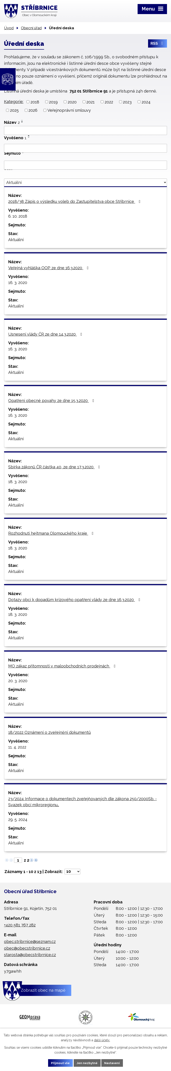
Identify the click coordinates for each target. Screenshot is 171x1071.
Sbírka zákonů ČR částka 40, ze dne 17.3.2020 (55, 467)
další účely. (102, 1040)
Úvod (9, 28)
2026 (32, 110)
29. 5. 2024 (17, 819)
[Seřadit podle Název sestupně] (22, 122)
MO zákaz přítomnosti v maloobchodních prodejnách (62, 666)
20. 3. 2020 (17, 680)
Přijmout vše (59, 1063)
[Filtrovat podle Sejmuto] (85, 165)
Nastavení (113, 1063)
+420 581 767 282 (20, 925)
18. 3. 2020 (17, 481)
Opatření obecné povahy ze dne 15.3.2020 (52, 400)
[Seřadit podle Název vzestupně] (22, 120)
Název (12, 122)
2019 (53, 101)
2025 (14, 110)
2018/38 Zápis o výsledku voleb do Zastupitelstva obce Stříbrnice (75, 201)
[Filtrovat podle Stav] (85, 183)
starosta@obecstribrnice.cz (30, 954)
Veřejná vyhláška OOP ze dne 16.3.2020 (49, 267)
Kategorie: (13, 101)
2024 (146, 101)
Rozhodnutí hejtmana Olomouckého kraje (51, 533)
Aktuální (16, 239)
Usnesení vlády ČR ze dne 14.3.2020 (46, 334)
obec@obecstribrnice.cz (27, 948)
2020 (72, 101)
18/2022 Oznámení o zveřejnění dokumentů (49, 732)
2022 (109, 101)
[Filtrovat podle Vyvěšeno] (85, 148)
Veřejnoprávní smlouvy (69, 110)
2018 (35, 101)
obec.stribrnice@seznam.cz (30, 941)
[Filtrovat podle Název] (85, 130)
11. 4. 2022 (17, 747)
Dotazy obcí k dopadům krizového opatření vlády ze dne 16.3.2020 (75, 599)
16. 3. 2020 (17, 282)
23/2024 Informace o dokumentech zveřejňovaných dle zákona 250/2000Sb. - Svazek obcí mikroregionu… (82, 801)
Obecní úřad (31, 28)
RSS (157, 44)
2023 (127, 101)
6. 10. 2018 (17, 216)
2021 (90, 101)
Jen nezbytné (87, 1063)
